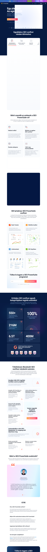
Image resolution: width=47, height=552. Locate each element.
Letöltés (41, 3)
